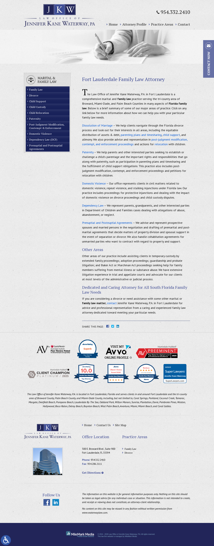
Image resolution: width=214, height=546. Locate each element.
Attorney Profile (134, 24)
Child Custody (37, 107)
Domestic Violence (94, 183)
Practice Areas (162, 24)
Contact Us (103, 425)
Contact (184, 24)
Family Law (36, 89)
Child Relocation (39, 113)
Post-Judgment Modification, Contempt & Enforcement (47, 126)
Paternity (87, 152)
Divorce (33, 95)
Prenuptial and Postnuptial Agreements (107, 223)
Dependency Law (92, 205)
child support (171, 135)
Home (113, 24)
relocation (161, 144)
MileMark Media (131, 536)
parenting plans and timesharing (141, 135)
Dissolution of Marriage (97, 125)
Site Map (120, 425)
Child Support (37, 101)
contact (112, 303)
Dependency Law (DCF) (43, 139)
